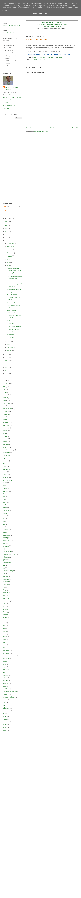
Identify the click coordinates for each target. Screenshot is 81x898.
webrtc (5, 395)
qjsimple (5, 680)
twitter (5, 719)
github (5, 485)
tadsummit (6, 708)
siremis (42, 59)
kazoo (5, 488)
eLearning (6, 510)
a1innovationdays (8, 571)
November (10, 246)
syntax (5, 560)
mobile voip (6, 540)
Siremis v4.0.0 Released (14, 326)
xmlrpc (5, 730)
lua (4, 642)
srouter (5, 430)
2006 (7, 373)
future (5, 617)
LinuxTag (6, 461)
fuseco (5, 516)
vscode (5, 724)
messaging (6, 653)
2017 (7, 228)
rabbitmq (5, 683)
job (4, 527)
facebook (6, 609)
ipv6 (4, 625)
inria (4, 623)
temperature (6, 711)
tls (3, 713)
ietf (4, 521)
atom (4, 573)
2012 (7, 354)
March (9, 344)
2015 (7, 234)
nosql (4, 664)
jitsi (4, 524)
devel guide (6, 593)
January (9, 350)
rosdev (5, 472)
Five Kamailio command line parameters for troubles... (14, 278)
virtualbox (6, 722)
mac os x (5, 491)
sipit (4, 702)
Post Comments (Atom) (41, 132)
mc (4, 647)
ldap (4, 634)
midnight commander (9, 656)
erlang (5, 513)
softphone (6, 557)
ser (4, 406)
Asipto (13, 97)
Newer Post (29, 127)
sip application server (9, 554)
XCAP (5, 483)
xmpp (4, 502)
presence (5, 675)
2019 (7, 222)
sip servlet (6, 694)
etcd (4, 606)
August (9, 256)
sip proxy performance (10, 691)
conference (6, 455)
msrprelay (6, 658)
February (10, 347)
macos (5, 645)
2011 (7, 358)
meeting (5, 538)
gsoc (4, 620)
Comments (8, 211)
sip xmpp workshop (9, 697)
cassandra (6, 584)
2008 (7, 367)
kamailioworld (7, 409)
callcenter (6, 582)
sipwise (5, 474)
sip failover (6, 689)
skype (4, 466)
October (10, 250)
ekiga (4, 604)
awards (5, 436)
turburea (5, 716)
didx (4, 595)
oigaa (4, 667)
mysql (5, 661)
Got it (47, 13)
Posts (6, 207)
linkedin (5, 636)
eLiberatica (6, 601)
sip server (6, 414)
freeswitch (6, 422)
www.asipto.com (8, 43)
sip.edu (5, 700)
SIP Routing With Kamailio (11, 25)
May (8, 265)
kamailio (35, 59)
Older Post (75, 127)
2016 (7, 231)
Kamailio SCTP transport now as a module (13, 297)
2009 (7, 364)
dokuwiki (6, 598)
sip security (6, 452)
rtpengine (6, 546)
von (4, 458)
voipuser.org (7, 562)
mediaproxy (6, 650)
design (5, 590)
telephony (6, 444)
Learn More (37, 13)
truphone (5, 477)
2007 (7, 370)
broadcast (6, 579)
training (5, 447)
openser (5, 398)
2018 (7, 225)
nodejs (5, 543)
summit (5, 441)
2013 (7, 241)
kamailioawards (8, 450)
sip (4, 389)
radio (4, 686)
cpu (4, 587)
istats (4, 628)
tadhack (5, 705)
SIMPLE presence (8, 480)
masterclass (6, 535)
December (10, 243)
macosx (5, 532)
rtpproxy (5, 494)
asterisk (5, 411)
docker (5, 507)
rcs (4, 463)
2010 (7, 361)
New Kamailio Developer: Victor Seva (13, 305)
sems (4, 433)
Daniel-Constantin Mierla (12, 88)
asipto (5, 392)
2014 (7, 237)
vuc (4, 499)
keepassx (5, 529)
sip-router (6, 403)
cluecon (5, 428)
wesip (4, 727)
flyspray (5, 612)
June (8, 262)
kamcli (5, 631)
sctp (4, 549)
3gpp (4, 565)
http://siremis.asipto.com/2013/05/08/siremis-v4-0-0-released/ (49, 55)
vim (4, 496)
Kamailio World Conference (12, 33)
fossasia (5, 614)
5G (4, 568)
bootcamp (6, 576)
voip (4, 387)
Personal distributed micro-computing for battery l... (14, 270)
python (5, 678)
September (10, 253)
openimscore (7, 469)
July (8, 259)
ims (4, 417)
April (9, 341)
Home (52, 127)
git (3, 518)
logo (4, 639)
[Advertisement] (12, 160)
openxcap (6, 669)
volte (4, 400)
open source (6, 425)
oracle (5, 672)
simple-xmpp (7, 551)
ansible (5, 505)
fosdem (5, 439)
